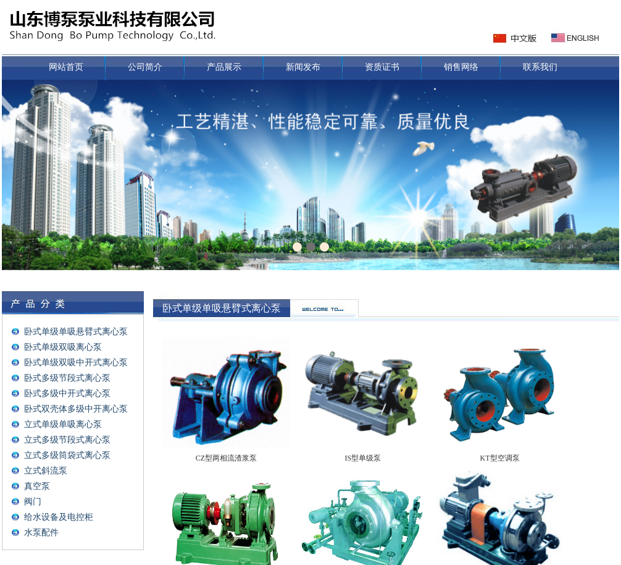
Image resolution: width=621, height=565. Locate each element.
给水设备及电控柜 (58, 517)
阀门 (32, 501)
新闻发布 (303, 67)
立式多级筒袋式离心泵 (67, 455)
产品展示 (224, 67)
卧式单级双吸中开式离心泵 (76, 362)
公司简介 (145, 67)
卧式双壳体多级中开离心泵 (76, 409)
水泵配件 (41, 532)
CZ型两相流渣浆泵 (226, 458)
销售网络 (461, 67)
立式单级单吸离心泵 (63, 424)
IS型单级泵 (363, 458)
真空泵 (37, 486)
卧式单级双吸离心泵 (63, 347)
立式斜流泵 (45, 470)
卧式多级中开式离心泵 (67, 393)
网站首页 (66, 67)
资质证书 (382, 67)
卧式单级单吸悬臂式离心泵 (76, 331)
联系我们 (540, 67)
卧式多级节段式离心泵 (67, 378)
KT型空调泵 (500, 458)
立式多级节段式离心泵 (67, 439)
